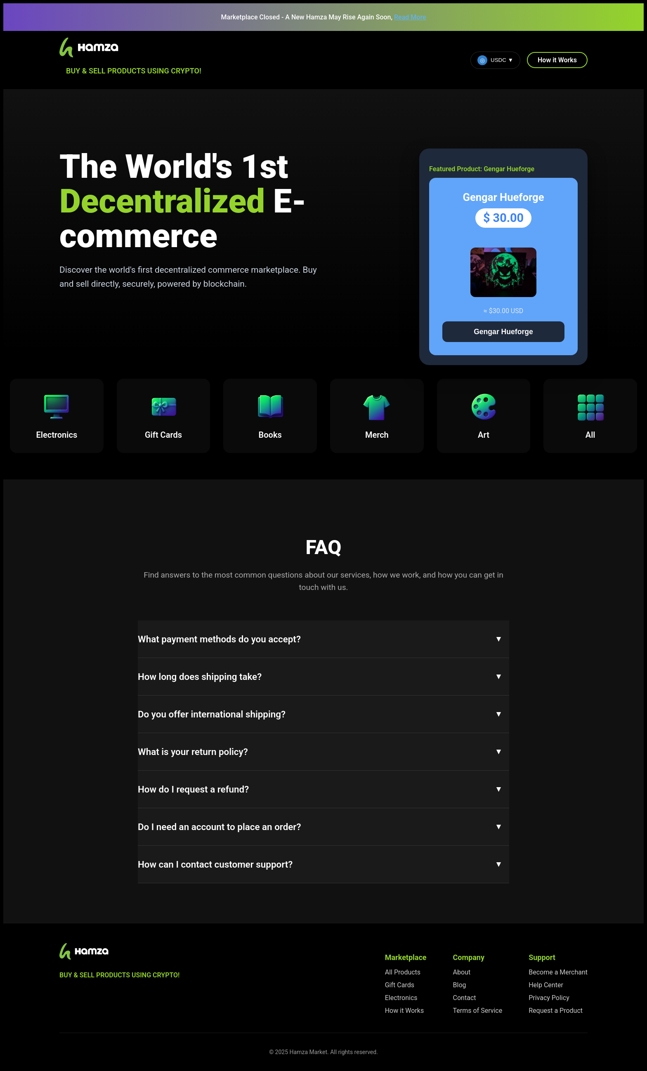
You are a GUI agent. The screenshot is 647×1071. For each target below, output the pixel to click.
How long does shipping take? (200, 676)
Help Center (546, 985)
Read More (410, 17)
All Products (402, 972)
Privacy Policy (549, 998)
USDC (495, 60)
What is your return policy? (193, 751)
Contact (464, 998)
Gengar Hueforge (503, 332)
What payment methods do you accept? (219, 639)
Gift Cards (399, 985)
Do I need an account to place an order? (219, 826)
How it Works (557, 60)
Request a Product (556, 1010)
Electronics (401, 998)
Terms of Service (478, 1010)
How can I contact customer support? (215, 864)
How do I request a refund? (193, 789)
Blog (459, 985)
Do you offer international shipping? (212, 714)
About (462, 972)
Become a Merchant (558, 972)
